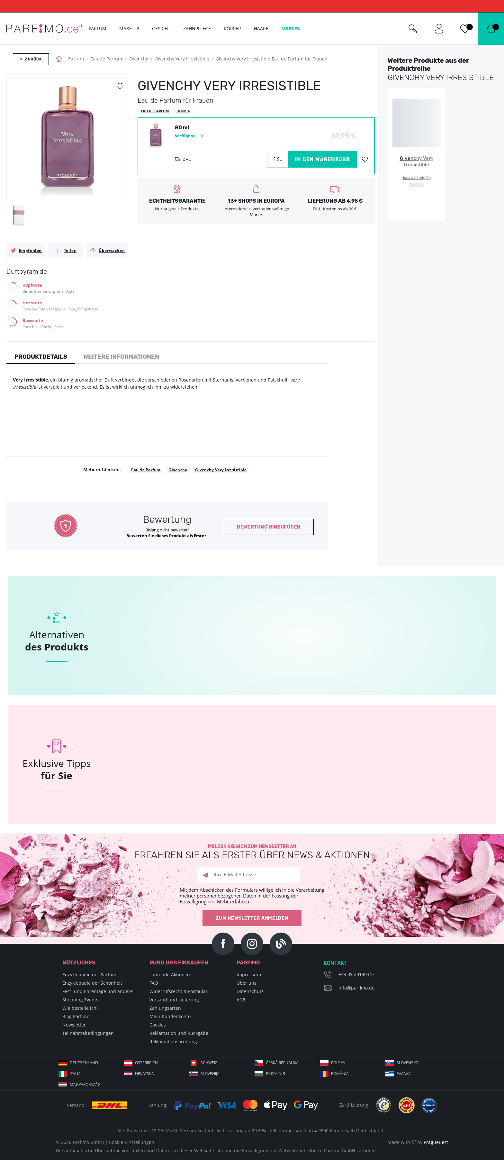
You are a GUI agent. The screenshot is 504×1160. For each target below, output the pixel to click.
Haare (261, 28)
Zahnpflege (197, 28)
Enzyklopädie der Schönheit (92, 983)
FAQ (153, 983)
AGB (241, 1000)
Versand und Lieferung (174, 1000)
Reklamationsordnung (173, 1041)
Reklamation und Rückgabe (178, 1033)
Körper (232, 28)
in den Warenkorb (322, 159)
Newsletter (74, 1025)
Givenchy (138, 59)
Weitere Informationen (121, 356)
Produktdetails (40, 356)
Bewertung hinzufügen (269, 527)
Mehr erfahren (233, 901)
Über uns (246, 983)
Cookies (157, 1025)
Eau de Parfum (106, 59)
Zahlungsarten (165, 1008)
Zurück (33, 59)
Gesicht (161, 28)
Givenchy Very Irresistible (182, 59)
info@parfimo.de (356, 988)
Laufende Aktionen (169, 974)
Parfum (76, 59)
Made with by (417, 1142)
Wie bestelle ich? (80, 1008)
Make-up (129, 28)
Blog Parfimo (75, 1016)
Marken (291, 28)
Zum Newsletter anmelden (252, 918)
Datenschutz (250, 991)
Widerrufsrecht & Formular (178, 991)
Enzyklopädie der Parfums (90, 974)
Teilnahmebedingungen (88, 1033)
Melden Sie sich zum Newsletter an (252, 852)
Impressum (249, 974)
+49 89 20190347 (356, 974)
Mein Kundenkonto (170, 1016)
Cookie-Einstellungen (131, 1142)
